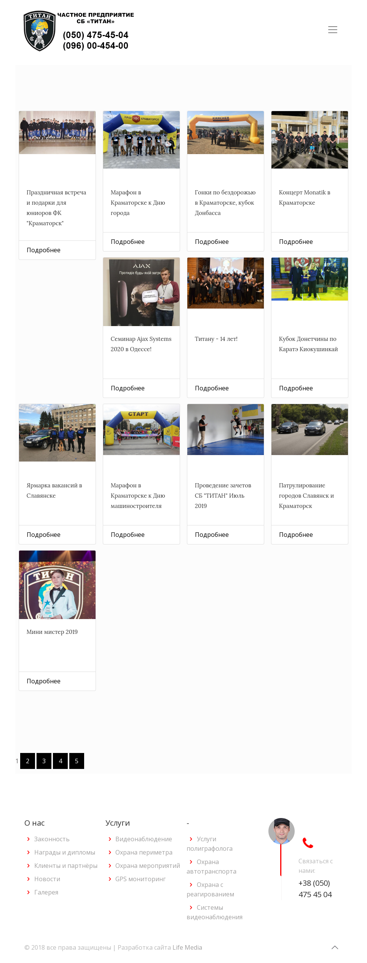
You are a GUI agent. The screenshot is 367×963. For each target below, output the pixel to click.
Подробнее (44, 250)
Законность (52, 839)
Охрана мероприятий (147, 865)
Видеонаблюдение (143, 839)
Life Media (187, 947)
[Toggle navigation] (332, 29)
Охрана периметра (143, 852)
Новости (47, 879)
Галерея (46, 892)
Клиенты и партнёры (65, 865)
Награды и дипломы (64, 852)
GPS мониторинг (140, 879)
